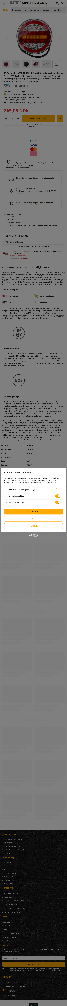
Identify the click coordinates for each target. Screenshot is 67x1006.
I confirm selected (33, 518)
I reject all (33, 526)
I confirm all (33, 511)
